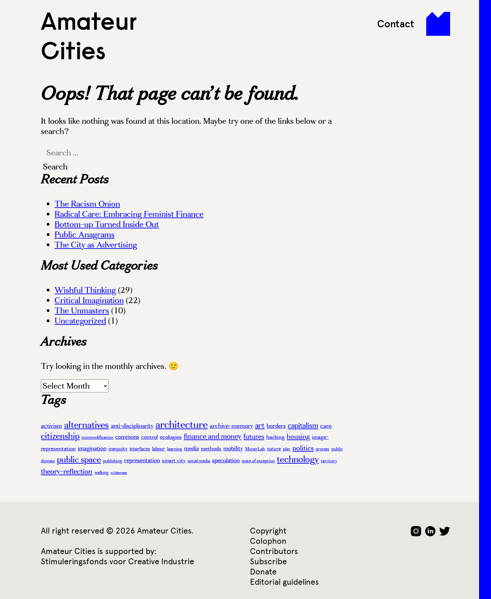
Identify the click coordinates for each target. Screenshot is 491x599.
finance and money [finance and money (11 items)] (212, 436)
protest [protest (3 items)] (322, 449)
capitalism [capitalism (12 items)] (303, 425)
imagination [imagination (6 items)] (92, 448)
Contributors (274, 551)
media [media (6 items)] (191, 448)
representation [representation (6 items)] (142, 460)
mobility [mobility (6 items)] (233, 448)
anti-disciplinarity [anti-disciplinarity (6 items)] (132, 426)
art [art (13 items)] (260, 425)
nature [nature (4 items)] (274, 448)
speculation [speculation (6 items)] (226, 460)
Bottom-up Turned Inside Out (107, 224)
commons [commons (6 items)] (127, 437)
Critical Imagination (89, 300)
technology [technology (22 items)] (298, 459)
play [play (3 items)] (287, 449)
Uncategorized (80, 321)
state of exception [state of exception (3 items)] (258, 461)
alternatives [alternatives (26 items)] (86, 424)
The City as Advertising (96, 245)
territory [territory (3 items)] (329, 461)
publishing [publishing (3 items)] (112, 461)
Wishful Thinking (85, 290)
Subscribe (268, 561)
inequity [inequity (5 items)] (118, 448)
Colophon (268, 541)
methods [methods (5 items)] (211, 448)
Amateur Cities (88, 36)
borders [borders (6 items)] (276, 426)
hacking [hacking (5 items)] (275, 437)
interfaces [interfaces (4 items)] (140, 448)
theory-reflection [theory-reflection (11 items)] (66, 471)
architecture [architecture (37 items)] (181, 424)
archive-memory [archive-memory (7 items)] (231, 425)
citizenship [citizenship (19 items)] (60, 436)
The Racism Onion (87, 204)
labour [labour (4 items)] (158, 448)
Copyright (268, 531)
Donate (263, 571)
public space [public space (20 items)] (79, 459)
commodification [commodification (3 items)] (97, 437)
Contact (395, 23)
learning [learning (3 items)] (174, 449)
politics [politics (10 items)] (303, 448)
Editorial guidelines (284, 582)
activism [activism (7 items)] (51, 425)
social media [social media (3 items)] (199, 461)
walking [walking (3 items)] (101, 472)
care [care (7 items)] (326, 425)
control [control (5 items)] (149, 437)
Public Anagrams (85, 234)
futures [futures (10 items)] (253, 436)
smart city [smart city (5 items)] (173, 460)
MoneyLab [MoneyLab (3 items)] (255, 449)
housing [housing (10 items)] (298, 436)
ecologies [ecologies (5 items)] (171, 437)
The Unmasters (82, 310)
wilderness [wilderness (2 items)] (118, 472)
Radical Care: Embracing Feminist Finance (129, 214)
